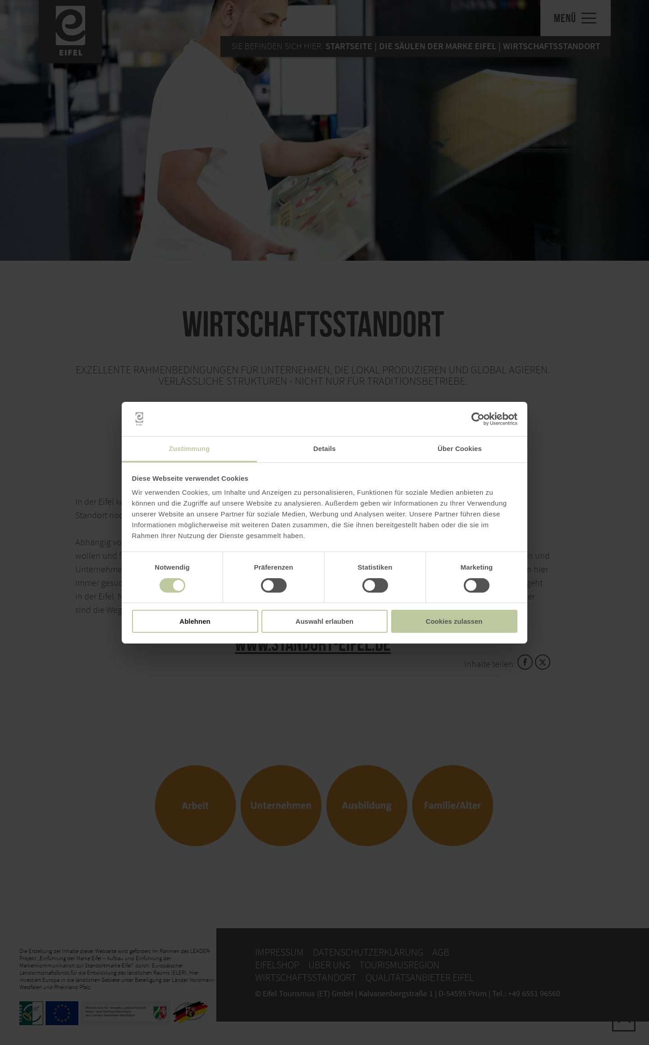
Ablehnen (194, 621)
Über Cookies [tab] (460, 448)
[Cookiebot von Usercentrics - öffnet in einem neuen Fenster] (478, 419)
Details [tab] (324, 448)
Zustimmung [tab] (189, 448)
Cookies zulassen (454, 621)
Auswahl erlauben (324, 621)
